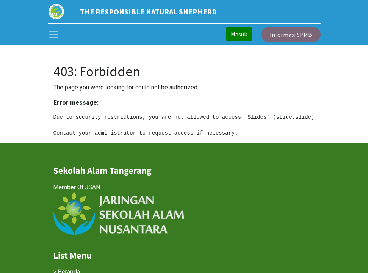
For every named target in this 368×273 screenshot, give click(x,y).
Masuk (239, 34)
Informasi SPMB (291, 34)
